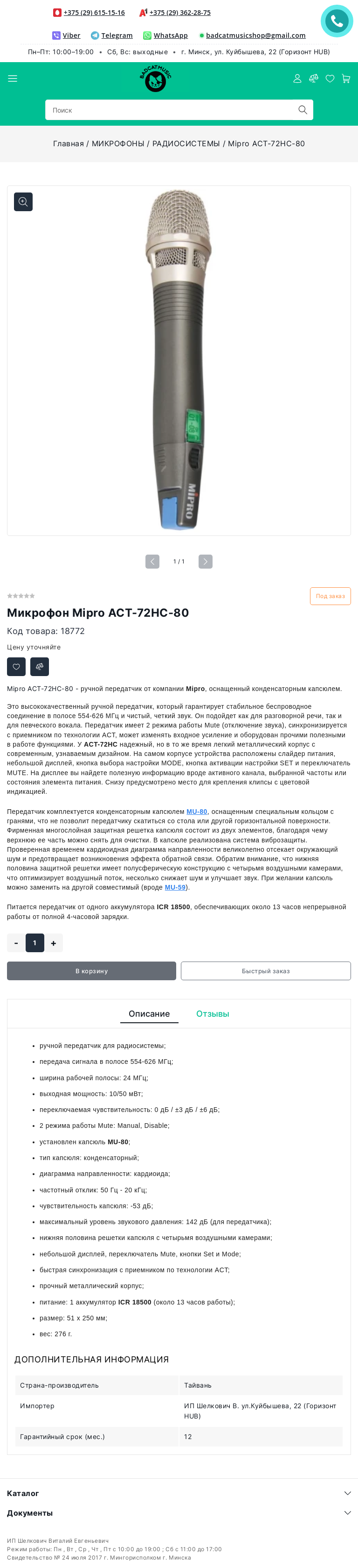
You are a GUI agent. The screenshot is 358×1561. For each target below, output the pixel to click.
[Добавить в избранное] (16, 666)
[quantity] (35, 943)
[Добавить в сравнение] (39, 666)
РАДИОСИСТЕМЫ (186, 143)
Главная (68, 143)
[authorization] (297, 78)
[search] (303, 110)
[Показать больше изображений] (23, 201)
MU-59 (175, 887)
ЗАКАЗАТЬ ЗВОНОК (339, 20)
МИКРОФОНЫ (118, 143)
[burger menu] (12, 78)
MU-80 (196, 811)
